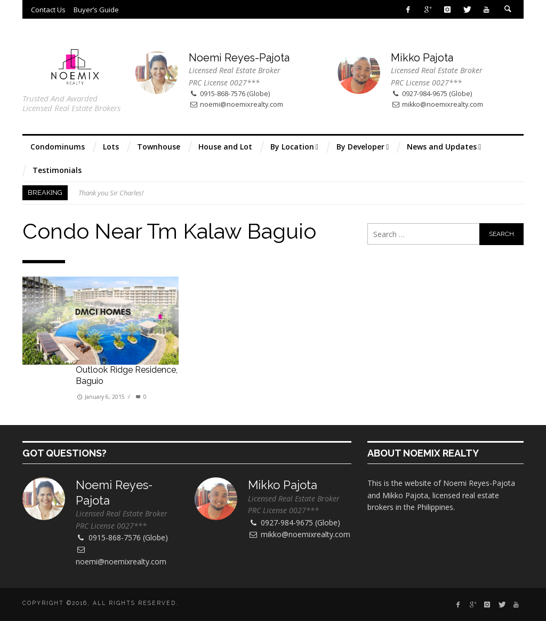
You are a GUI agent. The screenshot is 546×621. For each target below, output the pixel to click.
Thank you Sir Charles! (110, 193)
